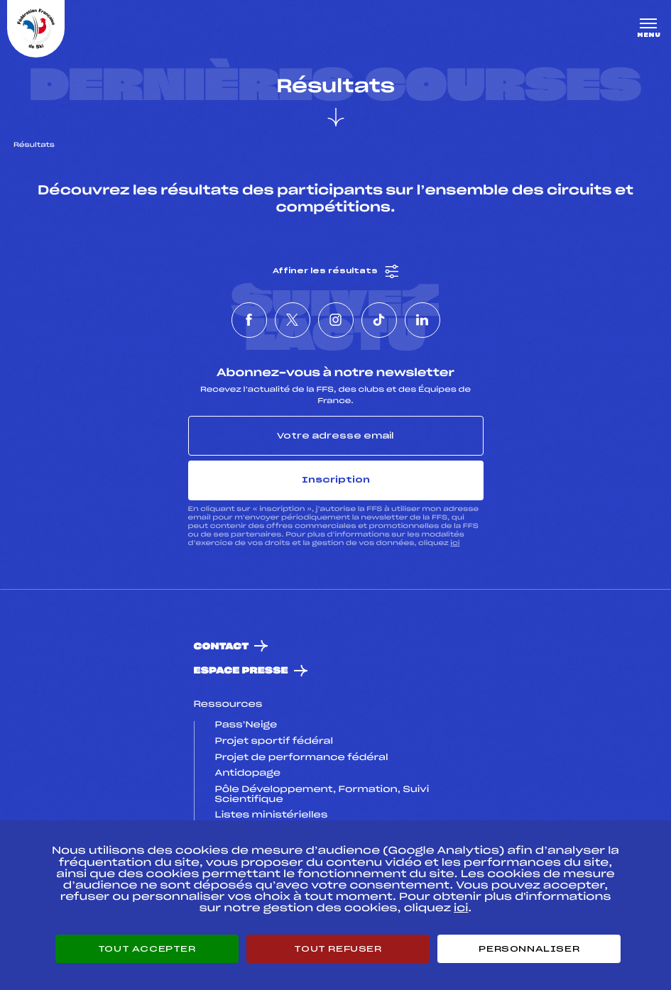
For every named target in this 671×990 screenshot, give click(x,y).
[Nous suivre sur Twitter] (292, 320)
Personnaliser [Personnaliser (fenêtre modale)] (529, 949)
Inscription (336, 479)
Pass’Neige (246, 725)
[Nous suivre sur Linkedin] (422, 320)
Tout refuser (337, 949)
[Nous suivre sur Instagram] (336, 320)
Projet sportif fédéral (274, 741)
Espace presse (241, 671)
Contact (221, 646)
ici (454, 543)
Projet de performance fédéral (301, 758)
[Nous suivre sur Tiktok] (379, 320)
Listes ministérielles (271, 815)
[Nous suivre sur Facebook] (249, 320)
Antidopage (247, 773)
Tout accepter (147, 949)
